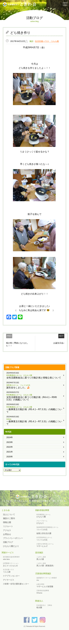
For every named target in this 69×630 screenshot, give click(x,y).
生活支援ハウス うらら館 (47, 41)
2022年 (9, 447)
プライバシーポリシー (13, 538)
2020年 (9, 456)
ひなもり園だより (11, 546)
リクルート (8, 526)
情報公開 (7, 522)
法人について (9, 514)
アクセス (7, 530)
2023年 (9, 442)
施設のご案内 (9, 518)
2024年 (9, 437)
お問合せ (7, 534)
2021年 (9, 452)
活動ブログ (8, 542)
